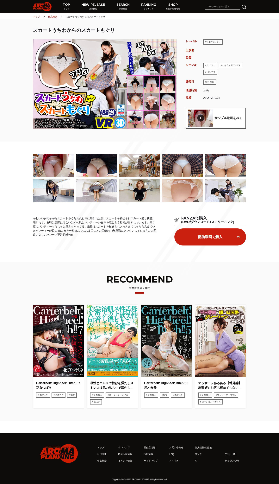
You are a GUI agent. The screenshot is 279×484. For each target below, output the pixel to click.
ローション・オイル (118, 395)
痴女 (73, 395)
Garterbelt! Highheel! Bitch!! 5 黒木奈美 (166, 385)
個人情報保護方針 (204, 447)
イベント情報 (125, 460)
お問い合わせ (176, 447)
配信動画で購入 (210, 237)
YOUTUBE (230, 454)
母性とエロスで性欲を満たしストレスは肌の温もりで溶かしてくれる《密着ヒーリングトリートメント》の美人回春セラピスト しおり (111, 385)
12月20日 (209, 82)
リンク (198, 454)
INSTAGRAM (232, 460)
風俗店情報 (149, 447)
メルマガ (174, 460)
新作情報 (102, 454)
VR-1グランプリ (213, 42)
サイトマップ (151, 460)
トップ (36, 16)
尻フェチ (44, 395)
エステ (97, 402)
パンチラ (211, 72)
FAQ (171, 454)
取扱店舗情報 (125, 454)
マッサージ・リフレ (226, 395)
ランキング (124, 447)
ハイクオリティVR (231, 65)
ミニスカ (211, 65)
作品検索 (52, 16)
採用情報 (148, 454)
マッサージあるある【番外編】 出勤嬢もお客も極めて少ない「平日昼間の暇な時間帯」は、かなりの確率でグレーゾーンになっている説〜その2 (220, 385)
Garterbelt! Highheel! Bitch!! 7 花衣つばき (58, 385)
